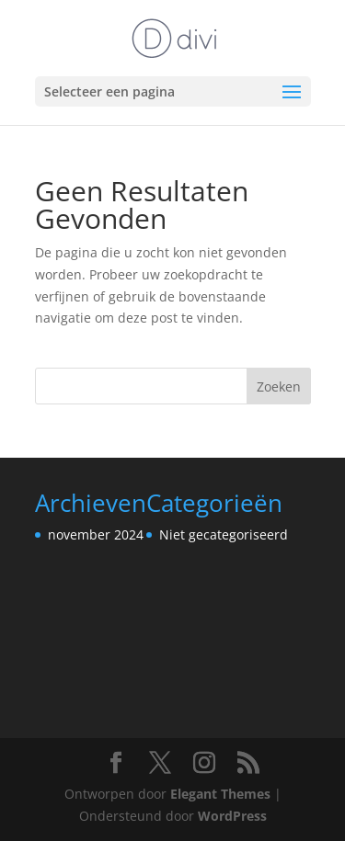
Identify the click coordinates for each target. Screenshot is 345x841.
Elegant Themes (220, 793)
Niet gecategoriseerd (223, 534)
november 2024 (96, 534)
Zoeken (279, 386)
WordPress (232, 815)
